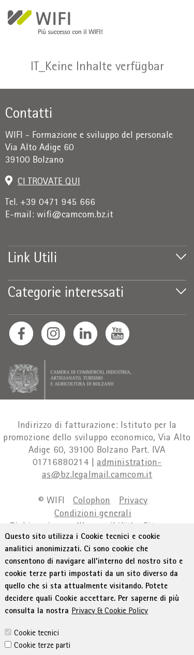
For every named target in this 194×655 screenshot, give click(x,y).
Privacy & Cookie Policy (109, 637)
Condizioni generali (92, 514)
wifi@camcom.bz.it (75, 215)
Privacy (133, 501)
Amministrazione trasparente (93, 540)
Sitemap (159, 527)
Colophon (92, 501)
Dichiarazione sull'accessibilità (72, 527)
